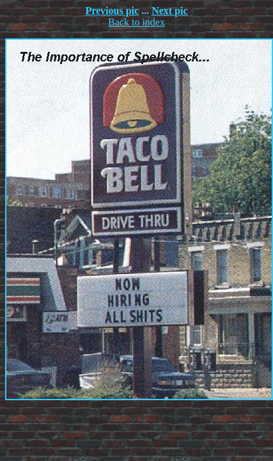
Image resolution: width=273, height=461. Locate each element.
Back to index (136, 22)
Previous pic (112, 10)
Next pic (169, 10)
